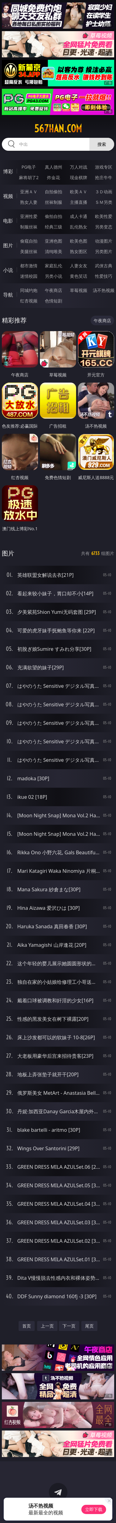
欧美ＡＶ (78, 192)
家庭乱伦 (53, 266)
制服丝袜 (28, 227)
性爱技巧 (103, 276)
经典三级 (53, 227)
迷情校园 (28, 276)
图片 (8, 245)
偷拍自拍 (53, 216)
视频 (8, 196)
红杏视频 (28, 301)
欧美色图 (78, 241)
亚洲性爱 (28, 216)
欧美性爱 (103, 216)
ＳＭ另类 (103, 202)
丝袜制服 (53, 202)
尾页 (89, 1326)
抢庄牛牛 (103, 177)
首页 (26, 1326)
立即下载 (93, 1509)
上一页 (47, 1326)
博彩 (8, 171)
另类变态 (103, 227)
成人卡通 (78, 216)
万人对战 (78, 167)
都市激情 (28, 266)
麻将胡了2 (29, 177)
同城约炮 (28, 290)
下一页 (68, 1326)
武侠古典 (103, 266)
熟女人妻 (28, 202)
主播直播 (78, 202)
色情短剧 (53, 301)
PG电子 (28, 167)
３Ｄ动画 (103, 192)
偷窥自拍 (28, 241)
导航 (8, 294)
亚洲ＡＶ (28, 192)
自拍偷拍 (53, 192)
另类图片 (103, 251)
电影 (8, 220)
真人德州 (53, 167)
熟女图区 (78, 251)
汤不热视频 (103, 290)
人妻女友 (78, 266)
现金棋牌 (78, 177)
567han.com (58, 128)
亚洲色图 (53, 241)
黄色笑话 (78, 276)
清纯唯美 (53, 251)
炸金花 (53, 177)
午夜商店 (53, 290)
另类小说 (53, 276)
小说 (8, 270)
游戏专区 (103, 167)
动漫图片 (103, 241)
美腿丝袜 (28, 251)
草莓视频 (78, 290)
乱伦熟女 (78, 227)
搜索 (101, 144)
